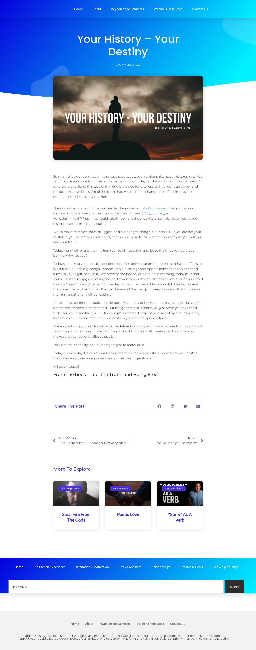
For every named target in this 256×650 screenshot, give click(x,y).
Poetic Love (128, 514)
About (96, 9)
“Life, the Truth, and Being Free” (124, 374)
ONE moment (157, 208)
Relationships (160, 567)
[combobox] (116, 586)
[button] (159, 406)
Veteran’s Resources (168, 9)
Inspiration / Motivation (92, 567)
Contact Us (200, 9)
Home (78, 9)
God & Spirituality (225, 567)
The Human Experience (49, 567)
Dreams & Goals (191, 567)
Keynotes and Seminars (127, 9)
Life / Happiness (128, 64)
